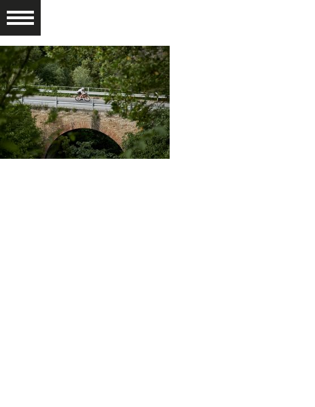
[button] (20, 12)
